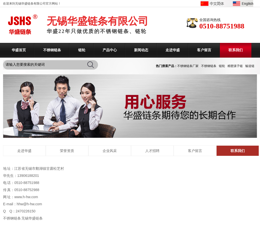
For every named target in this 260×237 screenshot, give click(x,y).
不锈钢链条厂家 (188, 66)
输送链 (249, 66)
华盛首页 (19, 50)
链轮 (81, 50)
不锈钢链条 (52, 50)
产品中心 (110, 50)
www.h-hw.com (26, 197)
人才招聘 (152, 151)
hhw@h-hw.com (29, 204)
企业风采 (110, 151)
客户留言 (204, 50)
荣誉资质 (67, 151)
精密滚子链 (235, 66)
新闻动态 (141, 50)
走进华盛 (173, 50)
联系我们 (236, 50)
